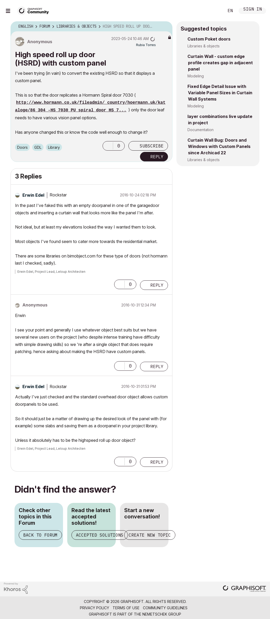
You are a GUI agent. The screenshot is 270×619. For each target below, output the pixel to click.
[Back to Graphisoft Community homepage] (34, 10)
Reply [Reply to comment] (156, 285)
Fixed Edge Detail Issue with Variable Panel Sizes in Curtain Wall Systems (219, 93)
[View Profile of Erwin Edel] (33, 195)
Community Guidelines (165, 608)
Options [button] (165, 26)
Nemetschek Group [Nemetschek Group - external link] (161, 614)
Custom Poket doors (208, 39)
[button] (108, 145)
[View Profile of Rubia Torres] (146, 45)
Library (54, 147)
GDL (37, 147)
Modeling (195, 76)
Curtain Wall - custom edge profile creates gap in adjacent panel (220, 63)
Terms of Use (126, 608)
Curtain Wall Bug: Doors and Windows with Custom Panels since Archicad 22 (218, 146)
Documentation (200, 129)
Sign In (252, 10)
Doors (22, 147)
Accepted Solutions (99, 535)
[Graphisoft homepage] (244, 589)
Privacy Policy (94, 608)
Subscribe (151, 145)
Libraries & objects (203, 46)
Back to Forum (40, 535)
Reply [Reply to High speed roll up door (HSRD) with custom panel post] (156, 156)
